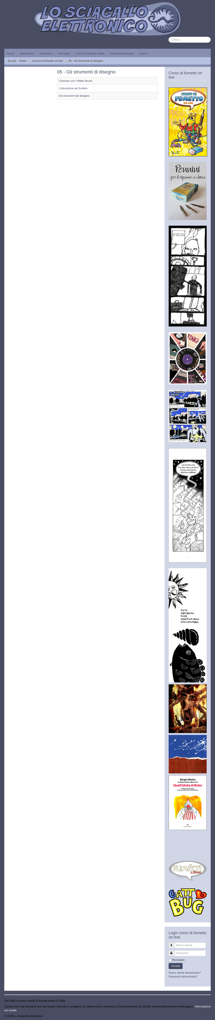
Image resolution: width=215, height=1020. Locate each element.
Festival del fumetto (122, 53)
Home (10, 53)
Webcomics (27, 53)
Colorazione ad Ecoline (73, 88)
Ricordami (178, 959)
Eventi (143, 53)
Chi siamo (64, 53)
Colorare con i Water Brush (75, 80)
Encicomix (46, 53)
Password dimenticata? (183, 976)
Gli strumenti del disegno (74, 95)
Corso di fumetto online (90, 53)
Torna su (205, 1016)
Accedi (175, 965)
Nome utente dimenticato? (185, 972)
